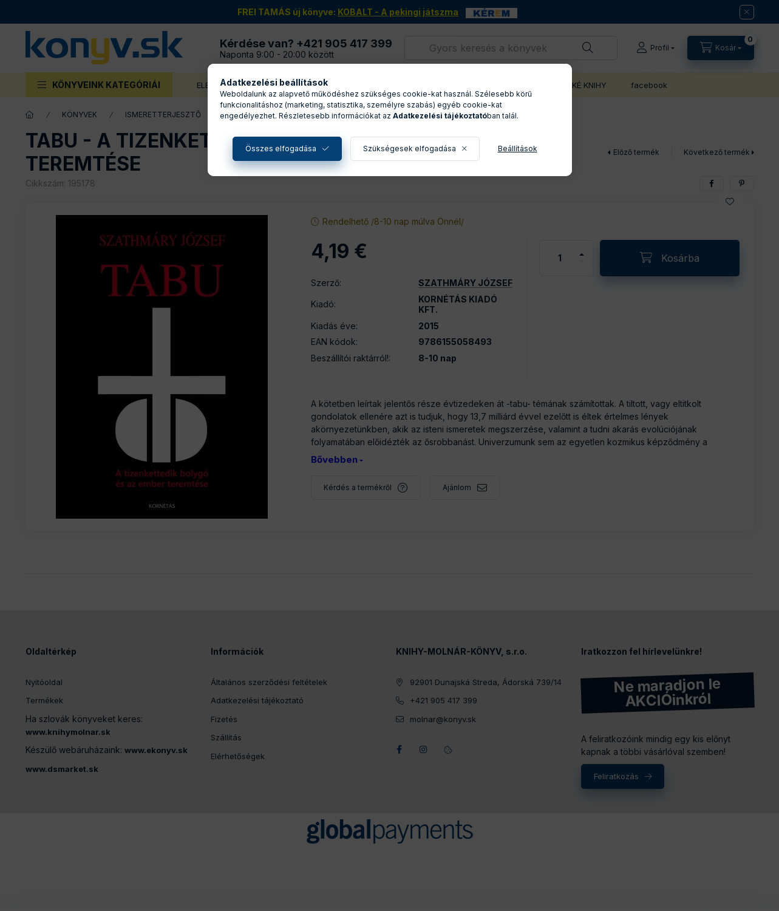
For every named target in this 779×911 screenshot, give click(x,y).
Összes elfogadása (280, 148)
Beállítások (517, 148)
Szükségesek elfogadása (409, 148)
